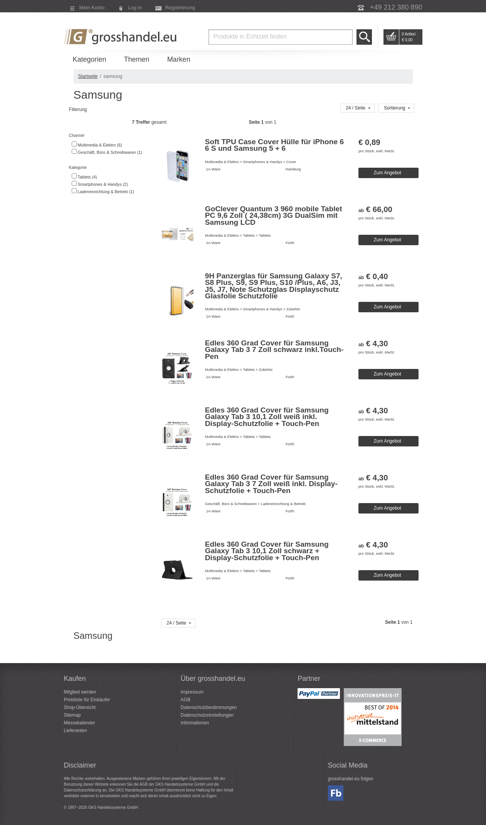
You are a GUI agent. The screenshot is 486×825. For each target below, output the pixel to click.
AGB (185, 699)
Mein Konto (92, 7)
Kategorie (77, 167)
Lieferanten (75, 730)
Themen (137, 59)
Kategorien (89, 59)
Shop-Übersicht (80, 707)
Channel (76, 135)
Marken (178, 59)
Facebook (335, 793)
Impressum (192, 692)
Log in (134, 7)
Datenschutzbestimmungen (209, 707)
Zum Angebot (387, 172)
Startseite (88, 76)
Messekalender (79, 723)
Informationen (195, 723)
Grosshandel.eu (121, 37)
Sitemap (72, 715)
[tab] (112, 135)
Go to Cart (391, 37)
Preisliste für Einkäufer (87, 699)
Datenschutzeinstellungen (207, 715)
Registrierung (180, 7)
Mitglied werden (80, 692)
